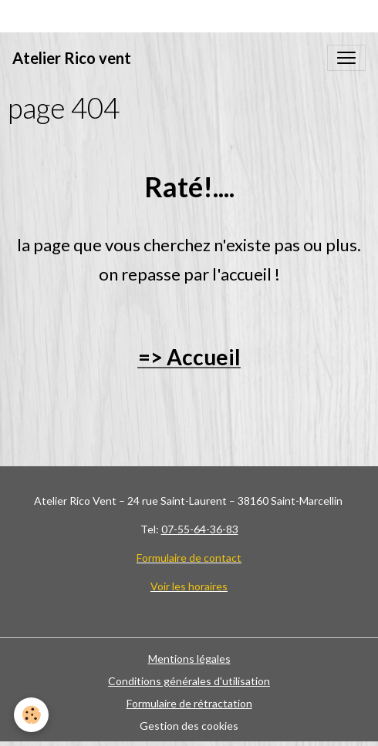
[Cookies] (31, 714)
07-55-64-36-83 (199, 529)
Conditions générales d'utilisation (189, 680)
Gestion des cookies (189, 725)
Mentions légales (189, 658)
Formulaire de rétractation (189, 703)
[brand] (71, 57)
